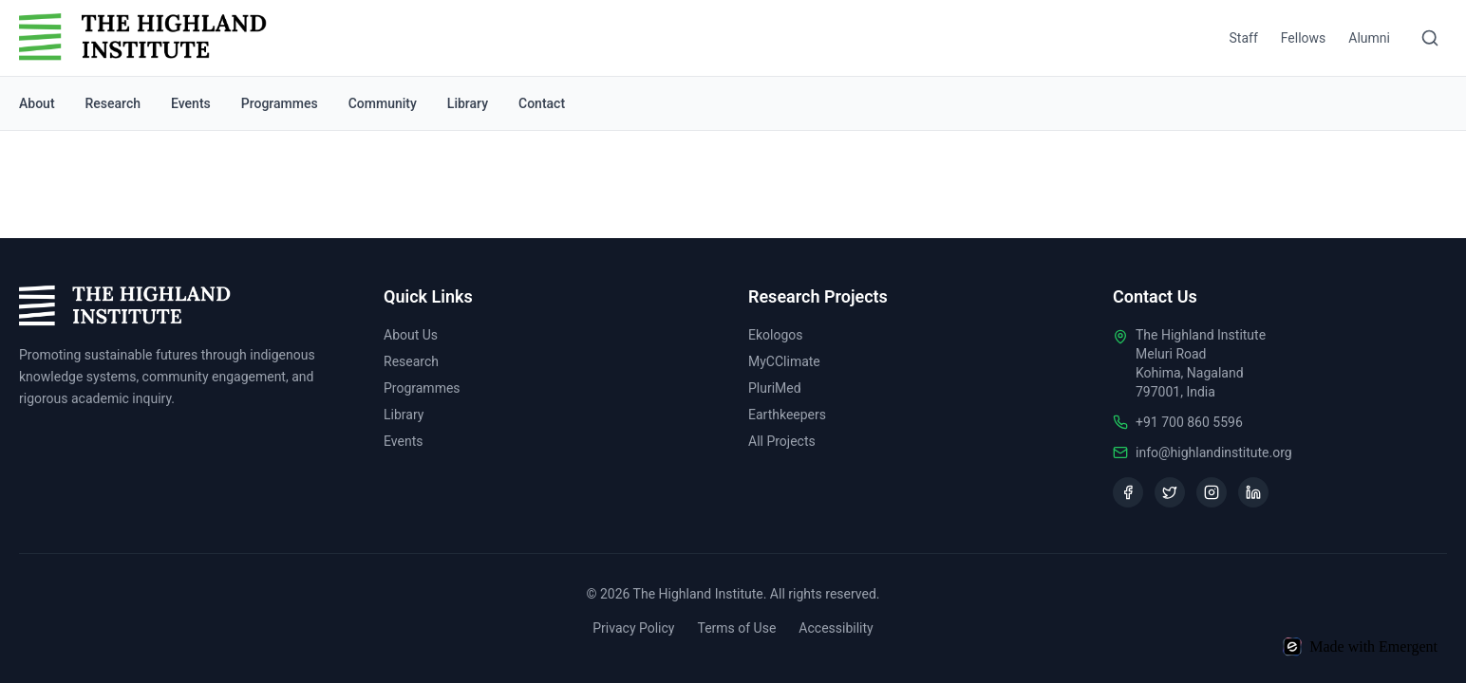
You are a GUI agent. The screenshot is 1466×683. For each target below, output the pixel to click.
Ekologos (775, 334)
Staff (1244, 38)
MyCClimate (784, 361)
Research (113, 103)
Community (382, 103)
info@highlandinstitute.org (1214, 452)
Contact (541, 103)
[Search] (1430, 38)
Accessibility (836, 628)
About (37, 103)
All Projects (782, 441)
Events (191, 103)
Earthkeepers (787, 414)
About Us (411, 334)
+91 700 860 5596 (1189, 422)
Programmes (279, 103)
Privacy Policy (633, 628)
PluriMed (774, 388)
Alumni (1369, 38)
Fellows (1303, 38)
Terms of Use (736, 628)
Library (467, 103)
